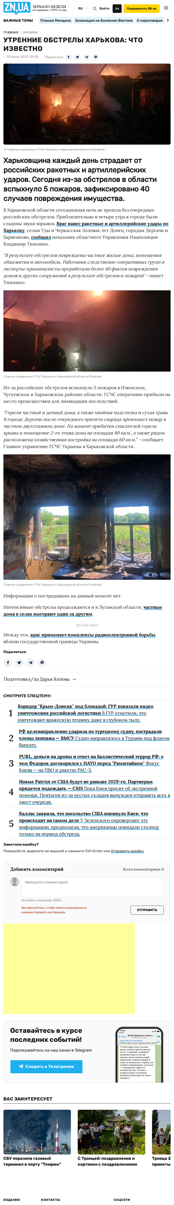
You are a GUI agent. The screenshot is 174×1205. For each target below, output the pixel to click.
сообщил (41, 237)
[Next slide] (167, 20)
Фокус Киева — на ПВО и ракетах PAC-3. (91, 763)
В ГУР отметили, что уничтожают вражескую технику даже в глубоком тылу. (85, 713)
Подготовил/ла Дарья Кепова (36, 679)
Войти (104, 8)
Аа (117, 8)
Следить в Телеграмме (46, 1066)
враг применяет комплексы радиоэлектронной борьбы (92, 634)
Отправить (147, 910)
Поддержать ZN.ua (141, 8)
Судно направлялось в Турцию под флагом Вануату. (94, 738)
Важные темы (18, 20)
